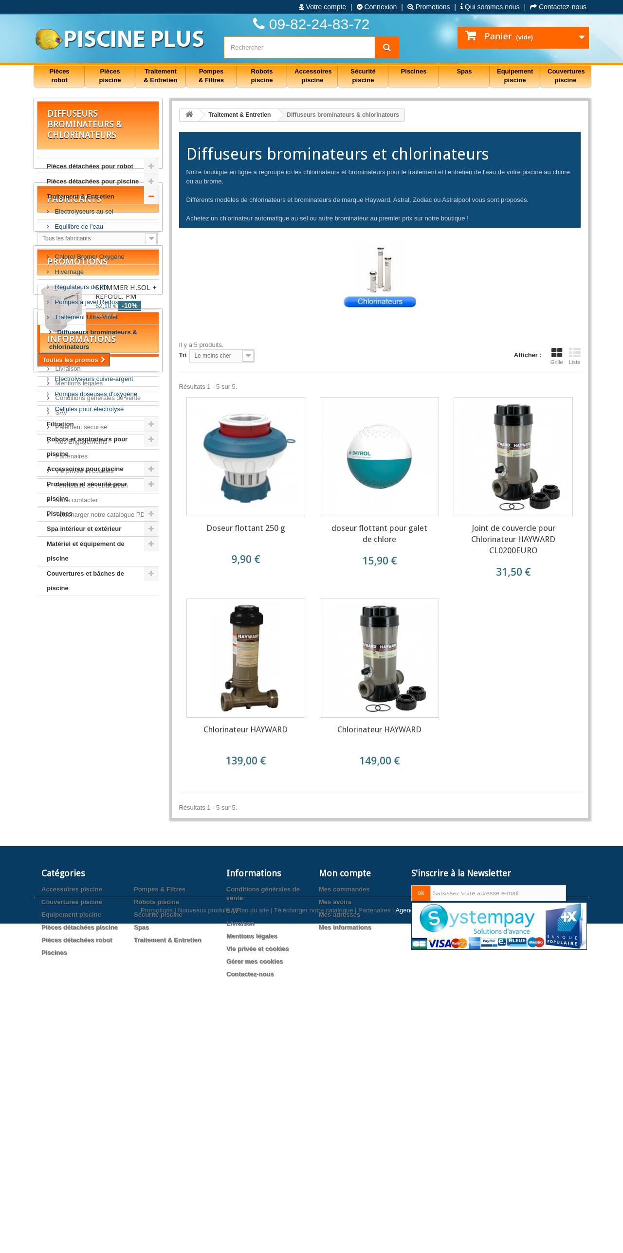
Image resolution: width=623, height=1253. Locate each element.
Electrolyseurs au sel (83, 211)
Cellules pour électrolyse (88, 409)
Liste (575, 356)
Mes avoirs (335, 1132)
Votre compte (322, 7)
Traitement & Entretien (80, 196)
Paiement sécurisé (81, 933)
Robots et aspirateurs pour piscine (87, 446)
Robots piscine (156, 1132)
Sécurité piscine (158, 1145)
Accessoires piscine (71, 1120)
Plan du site (252, 1239)
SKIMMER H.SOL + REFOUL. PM (126, 741)
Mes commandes (344, 1120)
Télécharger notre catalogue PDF (101, 1021)
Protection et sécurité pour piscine (87, 491)
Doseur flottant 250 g (245, 528)
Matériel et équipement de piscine (86, 551)
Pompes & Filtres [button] (211, 76)
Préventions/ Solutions (85, 241)
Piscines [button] (414, 71)
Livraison (67, 875)
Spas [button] (464, 71)
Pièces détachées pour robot (90, 166)
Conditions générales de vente (97, 904)
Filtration (60, 424)
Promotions (428, 7)
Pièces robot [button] (59, 76)
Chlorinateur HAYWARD (245, 729)
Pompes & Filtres (159, 1120)
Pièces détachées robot (76, 1170)
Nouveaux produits (204, 1239)
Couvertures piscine (71, 1132)
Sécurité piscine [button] (362, 76)
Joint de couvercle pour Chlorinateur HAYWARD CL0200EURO (513, 539)
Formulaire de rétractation (91, 992)
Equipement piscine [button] (515, 76)
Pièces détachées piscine (79, 1158)
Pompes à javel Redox (85, 302)
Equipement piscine (71, 1145)
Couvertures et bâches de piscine (85, 581)
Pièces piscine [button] (110, 76)
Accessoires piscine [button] (313, 76)
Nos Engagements (81, 948)
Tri (183, 355)
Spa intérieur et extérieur (84, 528)
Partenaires (71, 962)
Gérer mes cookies (254, 1192)
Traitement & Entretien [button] (160, 76)
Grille (556, 356)
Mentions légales (78, 889)
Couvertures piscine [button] (566, 76)
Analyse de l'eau (77, 363)
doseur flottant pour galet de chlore (379, 533)
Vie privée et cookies (83, 977)
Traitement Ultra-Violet (85, 317)
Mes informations (345, 1158)
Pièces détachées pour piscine (93, 181)
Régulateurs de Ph (80, 287)
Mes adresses (339, 1145)
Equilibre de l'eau (78, 226)
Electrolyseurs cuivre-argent (93, 378)
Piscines (60, 513)
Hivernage (68, 271)
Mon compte (345, 1104)
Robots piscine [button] (262, 76)
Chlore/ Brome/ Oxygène (89, 256)
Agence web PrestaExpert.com (438, 1239)
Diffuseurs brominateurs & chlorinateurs (93, 339)
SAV (61, 919)
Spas (141, 1158)
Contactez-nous (558, 7)
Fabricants (74, 634)
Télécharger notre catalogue (313, 1239)
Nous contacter (76, 1006)
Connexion (377, 7)
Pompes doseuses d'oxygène (95, 394)
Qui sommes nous (490, 7)
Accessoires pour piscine (85, 468)
